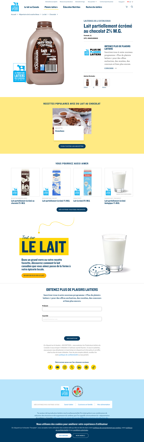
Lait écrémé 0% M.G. (81, 201)
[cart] (127, 7)
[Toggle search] (132, 7)
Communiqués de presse (106, 1)
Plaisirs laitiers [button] (51, 7)
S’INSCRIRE (110, 68)
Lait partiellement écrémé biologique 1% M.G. (115, 202)
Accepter (63, 435)
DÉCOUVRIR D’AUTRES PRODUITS (72, 209)
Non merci (80, 435)
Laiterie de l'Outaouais (97, 21)
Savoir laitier (68, 404)
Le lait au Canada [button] (31, 7)
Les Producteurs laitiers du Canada (15, 6)
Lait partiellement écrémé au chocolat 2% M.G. (22, 202)
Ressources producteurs (66, 1)
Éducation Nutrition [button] (71, 7)
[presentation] (72, 329)
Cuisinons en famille (85, 404)
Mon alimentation (103, 404)
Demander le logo (80, 1)
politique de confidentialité (68, 355)
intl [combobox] (130, 2)
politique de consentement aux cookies (107, 428)
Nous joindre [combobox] (91, 1)
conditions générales (80, 430)
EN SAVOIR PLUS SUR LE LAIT (34, 275)
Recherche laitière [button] (94, 7)
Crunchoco (59, 131)
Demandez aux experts (51, 1)
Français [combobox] (121, 2)
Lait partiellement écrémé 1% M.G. (56, 201)
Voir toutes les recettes (72, 146)
